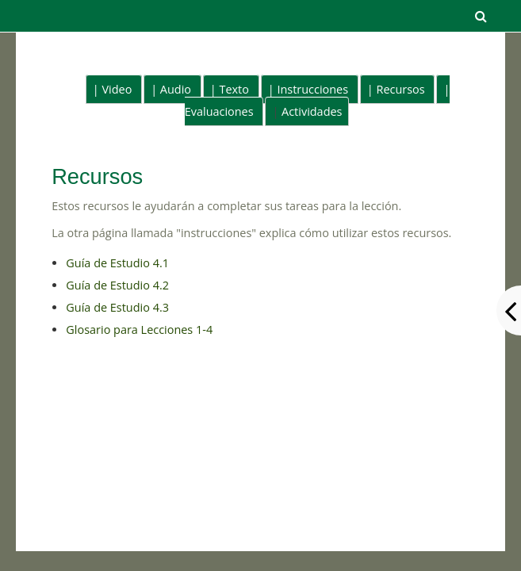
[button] (481, 16)
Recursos (401, 89)
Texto (233, 89)
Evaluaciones (219, 111)
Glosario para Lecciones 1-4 (139, 329)
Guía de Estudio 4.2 (117, 285)
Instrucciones (312, 89)
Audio (175, 89)
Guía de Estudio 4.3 (117, 307)
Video (117, 89)
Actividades (312, 111)
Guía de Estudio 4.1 (117, 262)
